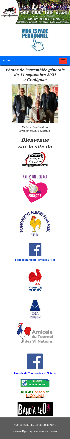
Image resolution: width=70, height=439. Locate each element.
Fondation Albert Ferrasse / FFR (35, 259)
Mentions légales (20, 431)
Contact (53, 431)
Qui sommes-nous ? (39, 431)
